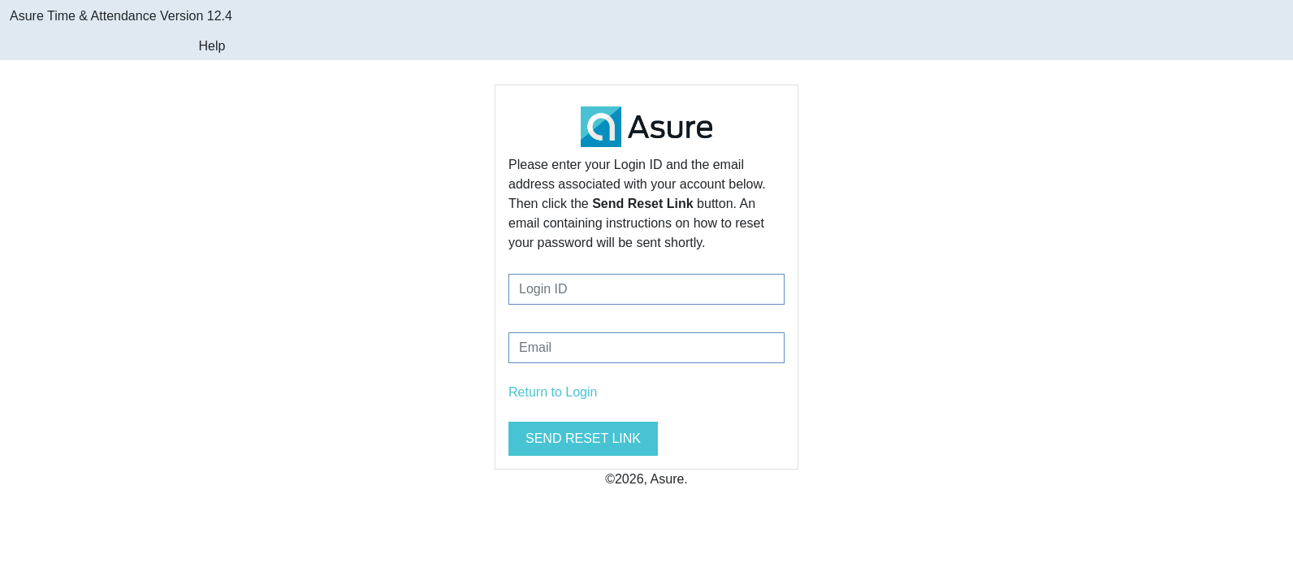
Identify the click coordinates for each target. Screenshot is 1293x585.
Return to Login (552, 392)
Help (211, 46)
